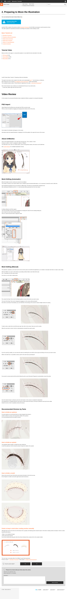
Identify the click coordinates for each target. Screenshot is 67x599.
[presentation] (54, 586)
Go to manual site (7, 32)
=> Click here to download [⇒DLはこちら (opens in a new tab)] (55, 81)
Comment (25, 582)
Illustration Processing (43, 24)
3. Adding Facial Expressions (49, 566)
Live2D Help (52, 596)
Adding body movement (26, 39)
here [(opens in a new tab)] (50, 78)
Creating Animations (26, 42)
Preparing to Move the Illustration (28, 35)
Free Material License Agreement (40, 80)
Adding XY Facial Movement (27, 40)
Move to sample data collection (9, 30)
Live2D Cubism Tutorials (8, 12)
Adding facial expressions (27, 37)
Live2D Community (60, 596)
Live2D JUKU (45, 596)
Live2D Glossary (26, 145)
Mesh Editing (24, 57)
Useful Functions (6, 26)
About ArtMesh (25, 55)
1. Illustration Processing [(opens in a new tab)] (32, 566)
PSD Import (24, 53)
